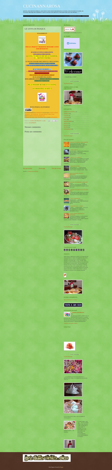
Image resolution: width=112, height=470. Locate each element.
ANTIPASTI (66, 113)
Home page (42, 168)
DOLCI (65, 119)
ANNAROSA (39, 112)
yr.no (78, 49)
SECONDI (66, 127)
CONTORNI (66, 117)
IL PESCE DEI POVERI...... (75, 166)
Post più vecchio (56, 168)
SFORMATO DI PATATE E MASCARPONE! (79, 142)
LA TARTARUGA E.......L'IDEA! (76, 206)
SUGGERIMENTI (32, 122)
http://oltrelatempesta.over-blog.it (70, 299)
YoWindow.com (67, 49)
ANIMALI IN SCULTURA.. (69, 111)
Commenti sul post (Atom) (32, 171)
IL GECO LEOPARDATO (75, 198)
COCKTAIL (66, 115)
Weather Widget (72, 43)
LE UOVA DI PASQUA (30, 112)
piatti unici (66, 123)
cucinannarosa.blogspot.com (39, 115)
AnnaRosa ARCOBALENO (78, 312)
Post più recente (27, 168)
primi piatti (66, 125)
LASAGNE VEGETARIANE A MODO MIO (79, 182)
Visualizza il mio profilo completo (70, 323)
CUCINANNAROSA (41, 6)
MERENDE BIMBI (68, 121)
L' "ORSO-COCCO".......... (75, 149)
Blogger (61, 467)
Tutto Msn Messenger (68, 83)
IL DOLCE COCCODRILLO (76, 157)
